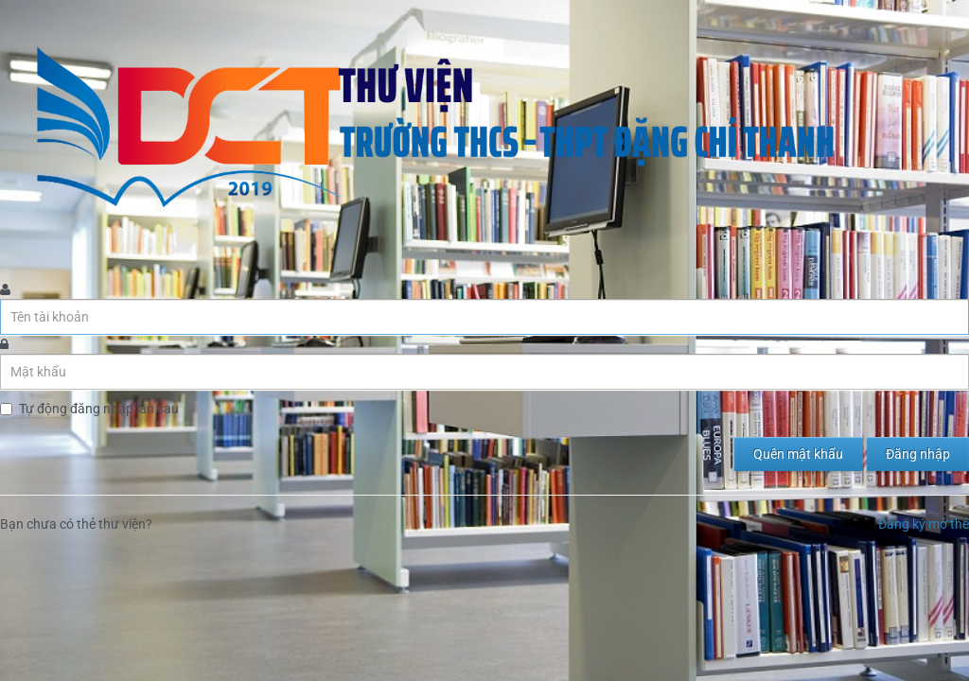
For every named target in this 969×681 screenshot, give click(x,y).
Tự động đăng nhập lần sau (99, 408)
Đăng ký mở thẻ (923, 524)
